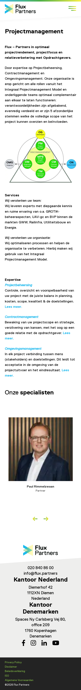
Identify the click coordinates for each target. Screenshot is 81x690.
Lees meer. (13, 307)
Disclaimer (11, 667)
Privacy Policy (13, 662)
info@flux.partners (40, 574)
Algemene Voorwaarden (19, 680)
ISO (7, 676)
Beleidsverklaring (15, 671)
